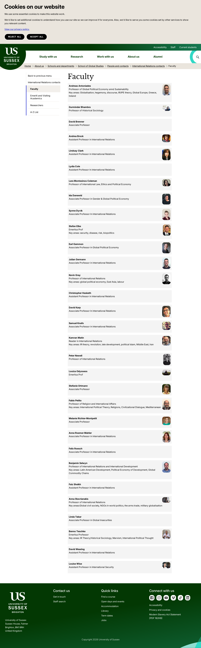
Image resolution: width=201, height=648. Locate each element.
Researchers (36, 105)
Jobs (103, 620)
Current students (188, 47)
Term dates (107, 615)
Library (105, 610)
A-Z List (34, 112)
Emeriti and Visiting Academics (40, 97)
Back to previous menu (40, 75)
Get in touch (59, 596)
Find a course (108, 596)
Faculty (34, 88)
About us (133, 56)
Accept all (36, 36)
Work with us (105, 56)
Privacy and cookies (159, 609)
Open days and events (112, 601)
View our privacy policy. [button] (16, 29)
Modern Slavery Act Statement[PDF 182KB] (165, 616)
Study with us (48, 56)
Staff (173, 47)
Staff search (59, 601)
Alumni (157, 56)
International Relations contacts (44, 82)
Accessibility (160, 47)
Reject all (14, 36)
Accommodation (110, 606)
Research (77, 56)
